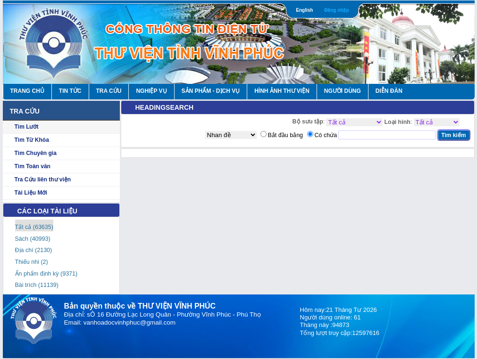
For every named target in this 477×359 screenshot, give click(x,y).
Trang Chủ (27, 91)
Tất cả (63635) (34, 227)
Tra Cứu (109, 91)
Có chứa (326, 135)
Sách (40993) (32, 239)
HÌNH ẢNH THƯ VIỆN (282, 91)
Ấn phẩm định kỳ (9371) (46, 273)
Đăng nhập (336, 10)
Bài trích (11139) (37, 285)
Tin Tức (70, 91)
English (304, 10)
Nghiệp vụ (151, 91)
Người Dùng (342, 91)
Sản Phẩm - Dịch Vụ (211, 91)
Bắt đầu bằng (285, 135)
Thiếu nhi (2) (31, 262)
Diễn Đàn (389, 91)
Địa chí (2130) (33, 250)
